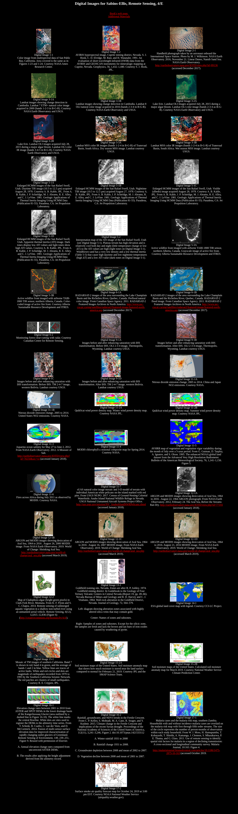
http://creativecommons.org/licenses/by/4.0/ (43, 617)
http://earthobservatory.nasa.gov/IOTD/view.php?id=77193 (191, 504)
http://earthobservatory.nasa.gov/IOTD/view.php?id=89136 (186, 65)
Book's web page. (119, 13)
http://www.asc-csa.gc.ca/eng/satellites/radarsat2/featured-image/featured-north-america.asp (111, 307)
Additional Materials (119, 16)
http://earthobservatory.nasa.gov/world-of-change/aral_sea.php (111, 550)
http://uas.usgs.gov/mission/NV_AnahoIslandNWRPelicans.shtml (111, 504)
